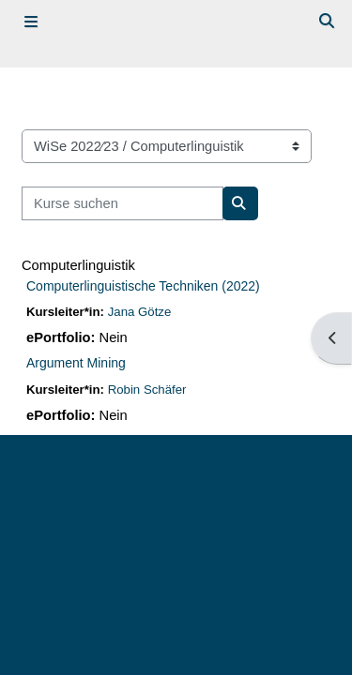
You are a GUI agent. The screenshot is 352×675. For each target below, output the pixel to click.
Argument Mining (76, 362)
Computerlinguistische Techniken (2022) (143, 285)
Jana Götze (140, 312)
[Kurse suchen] (122, 203)
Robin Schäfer (147, 389)
